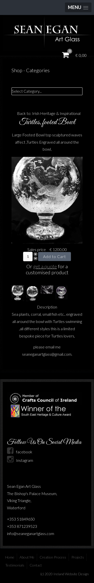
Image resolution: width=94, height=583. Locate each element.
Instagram (20, 460)
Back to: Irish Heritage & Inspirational (48, 113)
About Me (27, 557)
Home (9, 557)
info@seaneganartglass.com (30, 533)
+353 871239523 (22, 526)
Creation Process (53, 557)
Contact (36, 565)
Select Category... (27, 91)
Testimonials (14, 565)
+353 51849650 (21, 519)
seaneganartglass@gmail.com (46, 354)
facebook (19, 451)
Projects (77, 557)
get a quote (45, 266)
